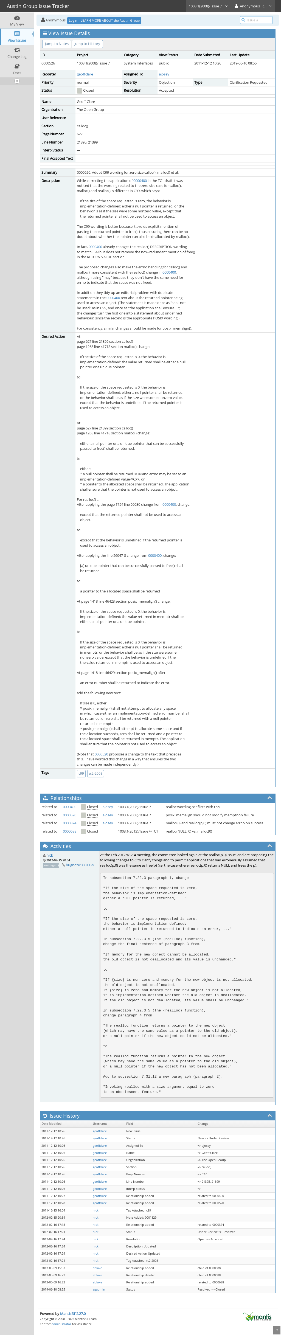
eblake (97, 1268)
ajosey (164, 74)
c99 (81, 773)
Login (73, 20)
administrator (61, 1324)
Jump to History (87, 43)
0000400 (140, 180)
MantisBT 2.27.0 (73, 1313)
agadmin (99, 1289)
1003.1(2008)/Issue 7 (208, 6)
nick (49, 855)
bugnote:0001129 (80, 864)
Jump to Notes (57, 43)
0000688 (69, 831)
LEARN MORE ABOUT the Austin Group (110, 20)
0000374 (69, 822)
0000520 (101, 754)
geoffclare (85, 74)
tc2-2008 (95, 773)
